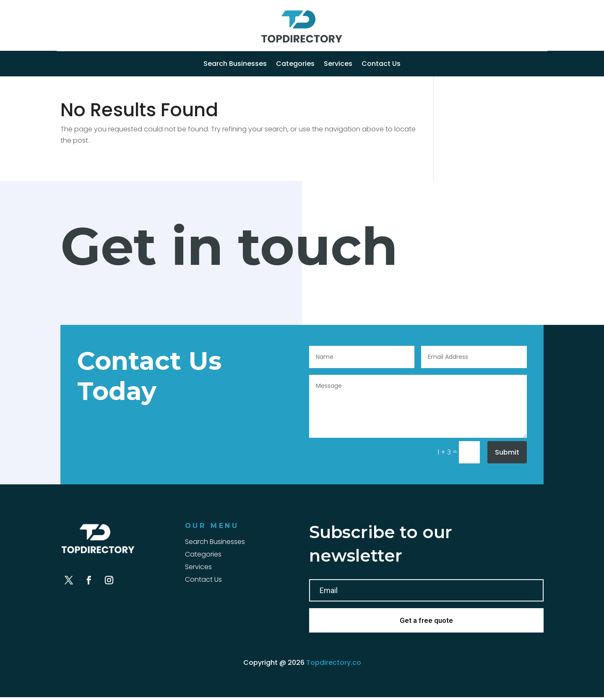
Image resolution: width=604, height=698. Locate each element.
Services (338, 64)
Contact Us (381, 64)
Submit (507, 452)
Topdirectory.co (333, 663)
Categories (295, 64)
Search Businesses (235, 64)
